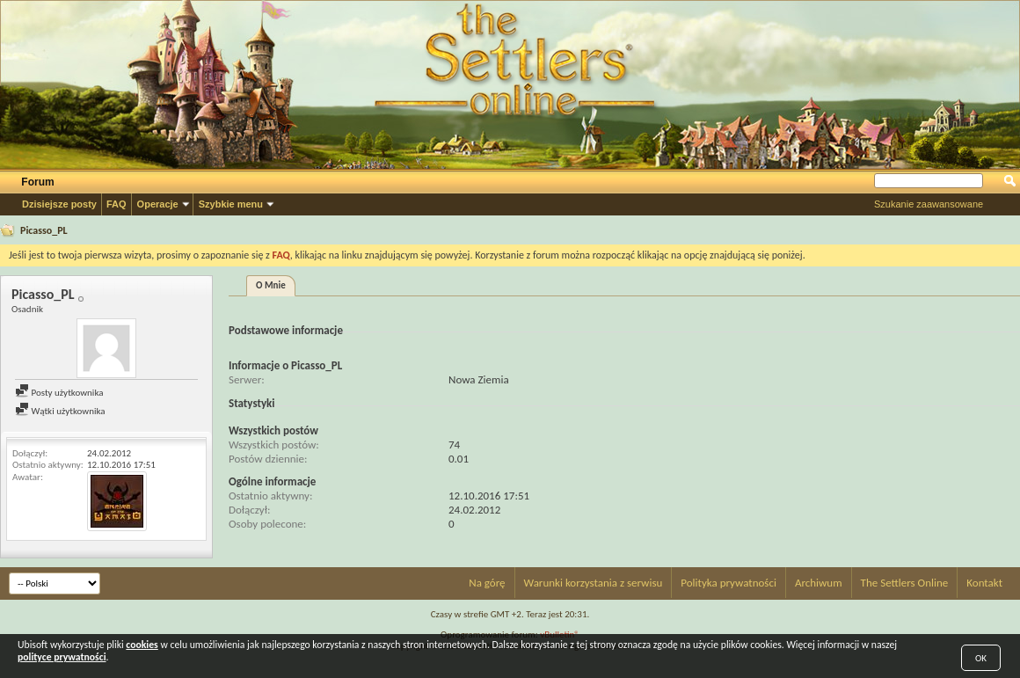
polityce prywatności (62, 657)
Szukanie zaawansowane (928, 204)
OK (981, 658)
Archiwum (818, 582)
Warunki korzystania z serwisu (593, 582)
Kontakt (984, 582)
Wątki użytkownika (60, 411)
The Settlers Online (905, 582)
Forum (37, 182)
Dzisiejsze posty (59, 204)
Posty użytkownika (59, 392)
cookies (141, 644)
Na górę (487, 582)
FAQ (116, 204)
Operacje (157, 204)
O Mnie (271, 285)
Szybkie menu (231, 204)
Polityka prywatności (728, 582)
